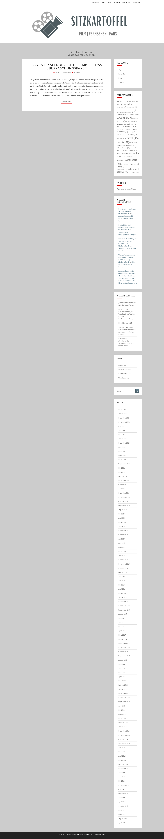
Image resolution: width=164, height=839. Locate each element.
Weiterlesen (67, 102)
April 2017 (122, 631)
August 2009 (122, 819)
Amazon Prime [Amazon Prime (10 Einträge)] (132, 102)
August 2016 (122, 660)
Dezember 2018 (123, 560)
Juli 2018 (121, 576)
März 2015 (122, 718)
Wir (109, 2)
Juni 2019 (121, 543)
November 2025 (124, 422)
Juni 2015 (121, 706)
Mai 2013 (121, 781)
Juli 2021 (121, 489)
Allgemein (122, 70)
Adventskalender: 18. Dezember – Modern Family (125, 218)
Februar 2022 (123, 476)
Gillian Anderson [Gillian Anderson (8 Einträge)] (122, 129)
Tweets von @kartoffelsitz (126, 189)
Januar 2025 (122, 439)
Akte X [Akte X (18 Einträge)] (121, 101)
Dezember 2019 (123, 531)
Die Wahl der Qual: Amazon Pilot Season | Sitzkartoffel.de (126, 227)
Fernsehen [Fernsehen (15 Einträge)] (130, 126)
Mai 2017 (121, 627)
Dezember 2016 (123, 643)
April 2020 (122, 518)
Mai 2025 (121, 434)
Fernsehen (95, 2)
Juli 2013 (121, 773)
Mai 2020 (121, 514)
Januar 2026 (122, 414)
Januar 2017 (122, 639)
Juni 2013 (121, 777)
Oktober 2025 (123, 426)
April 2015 (122, 714)
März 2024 (122, 460)
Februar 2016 (123, 685)
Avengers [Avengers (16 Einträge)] (122, 107)
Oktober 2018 (123, 568)
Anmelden (122, 365)
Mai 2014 (121, 752)
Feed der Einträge (124, 369)
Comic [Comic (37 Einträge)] (125, 117)
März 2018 (122, 593)
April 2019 (122, 547)
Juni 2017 (121, 622)
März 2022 (122, 472)
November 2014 (124, 735)
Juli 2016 (121, 664)
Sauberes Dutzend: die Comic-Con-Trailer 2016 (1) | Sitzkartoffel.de (126, 273)
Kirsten (77, 73)
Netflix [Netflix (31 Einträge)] (123, 142)
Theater (121, 82)
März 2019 (122, 551)
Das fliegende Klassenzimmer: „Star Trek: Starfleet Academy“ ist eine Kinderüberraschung (127, 314)
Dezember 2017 (123, 601)
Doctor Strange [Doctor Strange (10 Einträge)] (125, 124)
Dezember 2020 (123, 493)
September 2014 (124, 743)
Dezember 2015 (123, 693)
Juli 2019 (121, 539)
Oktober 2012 (123, 789)
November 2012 (124, 785)
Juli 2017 (121, 618)
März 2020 (122, 522)
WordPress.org (123, 378)
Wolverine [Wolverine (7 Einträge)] (135, 172)
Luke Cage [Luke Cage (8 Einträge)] (120, 138)
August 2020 (122, 510)
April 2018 (122, 589)
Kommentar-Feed (124, 374)
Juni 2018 (121, 581)
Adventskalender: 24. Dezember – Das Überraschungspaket (66, 66)
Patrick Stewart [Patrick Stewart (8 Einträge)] (129, 145)
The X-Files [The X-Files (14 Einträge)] (126, 172)
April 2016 (122, 677)
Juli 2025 (121, 430)
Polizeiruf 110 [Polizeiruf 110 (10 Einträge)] (122, 148)
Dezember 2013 (123, 768)
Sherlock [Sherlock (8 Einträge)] (120, 153)
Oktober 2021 (123, 485)
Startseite (136, 2)
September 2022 (124, 464)
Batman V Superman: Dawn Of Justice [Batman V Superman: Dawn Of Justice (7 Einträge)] (126, 110)
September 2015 (124, 702)
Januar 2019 (122, 556)
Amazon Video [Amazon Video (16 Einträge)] (124, 104)
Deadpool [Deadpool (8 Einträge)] (128, 121)
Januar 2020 (122, 526)
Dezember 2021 (123, 480)
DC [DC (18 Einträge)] (122, 121)
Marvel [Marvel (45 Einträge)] (131, 138)
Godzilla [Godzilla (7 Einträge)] (130, 129)
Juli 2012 (121, 798)
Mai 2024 (121, 451)
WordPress (88, 834)
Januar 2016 (122, 689)
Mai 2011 (121, 810)
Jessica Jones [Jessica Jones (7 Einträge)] (125, 134)
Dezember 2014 (123, 731)
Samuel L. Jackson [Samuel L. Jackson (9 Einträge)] (130, 150)
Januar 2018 (122, 597)
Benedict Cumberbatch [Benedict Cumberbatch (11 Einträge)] (126, 112)
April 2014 (122, 756)
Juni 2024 (121, 447)
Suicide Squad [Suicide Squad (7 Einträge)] (125, 164)
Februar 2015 (123, 722)
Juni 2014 (121, 747)
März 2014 (122, 760)
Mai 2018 (121, 585)
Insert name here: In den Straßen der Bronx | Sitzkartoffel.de (127, 211)
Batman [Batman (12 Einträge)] (132, 107)
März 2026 (122, 409)
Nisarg (103, 834)
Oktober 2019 (123, 535)
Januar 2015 (122, 727)
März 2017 (122, 635)
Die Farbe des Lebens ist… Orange (126, 264)
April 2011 (122, 814)
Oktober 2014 (123, 739)
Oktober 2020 (123, 501)
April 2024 (122, 455)
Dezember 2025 (123, 418)
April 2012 (122, 802)
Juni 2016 (121, 668)
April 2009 (122, 823)
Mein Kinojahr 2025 (125, 323)
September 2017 (124, 610)
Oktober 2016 (123, 652)
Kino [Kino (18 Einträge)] (133, 134)
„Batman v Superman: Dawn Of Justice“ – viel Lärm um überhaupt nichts (127, 280)
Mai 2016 (121, 672)
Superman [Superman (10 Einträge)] (134, 164)
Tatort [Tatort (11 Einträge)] (120, 167)
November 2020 (124, 497)
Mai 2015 (121, 710)
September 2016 (124, 656)
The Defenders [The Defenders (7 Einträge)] (128, 167)
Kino (103, 2)
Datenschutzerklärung (122, 2)
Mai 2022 (121, 468)
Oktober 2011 (123, 806)
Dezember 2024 (123, 443)
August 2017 (122, 614)
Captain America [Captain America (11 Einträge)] (123, 115)
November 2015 (124, 697)
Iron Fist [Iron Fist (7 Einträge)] (131, 132)
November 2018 (124, 564)
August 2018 (122, 572)
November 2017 (124, 606)
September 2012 (124, 793)
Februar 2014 (123, 764)
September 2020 (124, 506)
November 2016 (124, 647)
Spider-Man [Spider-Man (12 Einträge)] (129, 153)
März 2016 (122, 681)
